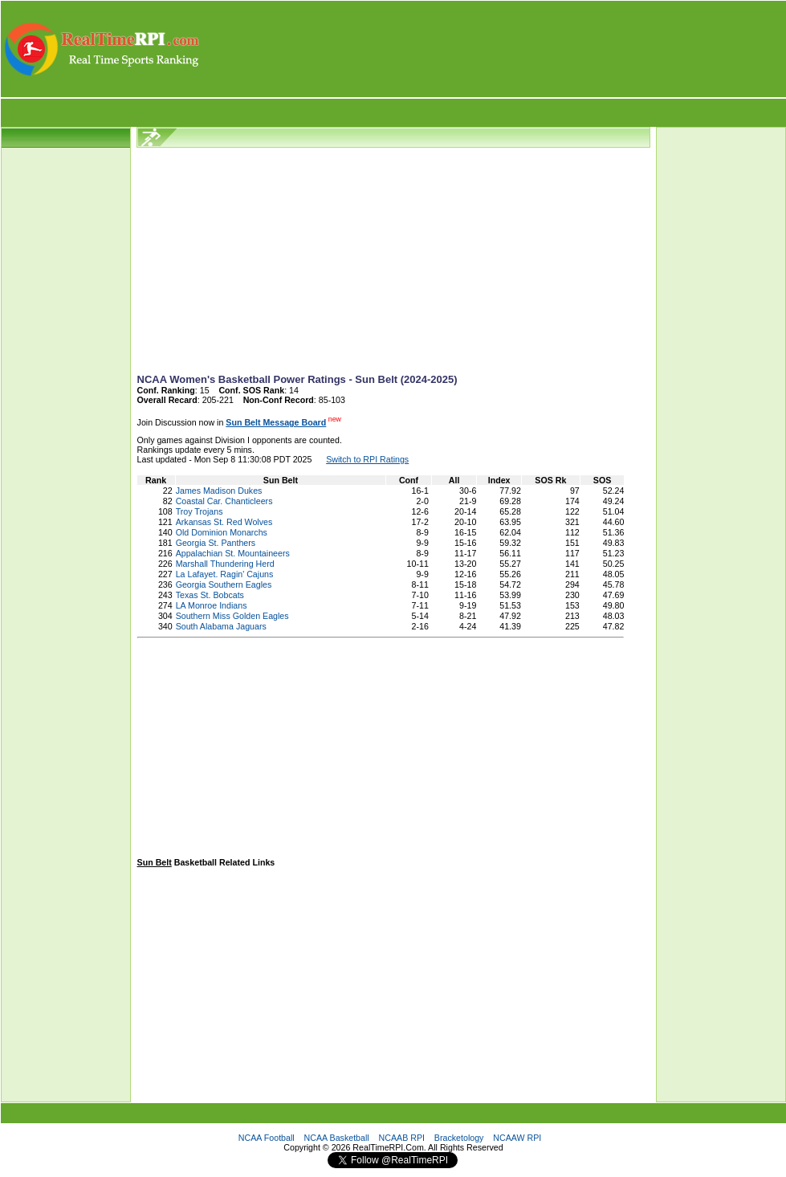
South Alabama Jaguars (221, 626)
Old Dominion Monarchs (221, 532)
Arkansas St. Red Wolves (224, 522)
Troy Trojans (199, 511)
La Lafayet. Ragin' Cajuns (225, 574)
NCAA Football (266, 1137)
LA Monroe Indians (211, 605)
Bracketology (459, 1137)
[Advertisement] (494, 49)
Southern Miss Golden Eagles (232, 616)
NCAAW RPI (517, 1137)
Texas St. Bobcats (210, 595)
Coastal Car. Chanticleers (224, 501)
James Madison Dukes (219, 490)
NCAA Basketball (336, 1137)
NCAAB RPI (402, 1137)
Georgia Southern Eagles (224, 584)
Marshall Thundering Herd (225, 563)
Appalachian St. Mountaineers (233, 553)
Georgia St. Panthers (216, 543)
